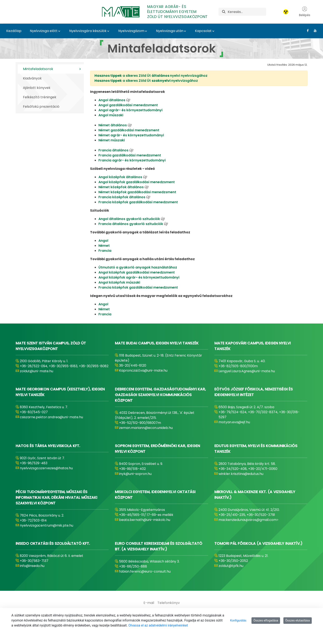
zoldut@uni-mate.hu (36, 371)
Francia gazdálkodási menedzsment (129, 155)
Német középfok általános (121, 187)
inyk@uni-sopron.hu (135, 473)
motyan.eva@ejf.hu (234, 422)
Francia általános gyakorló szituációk (130, 223)
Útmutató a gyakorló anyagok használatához (137, 267)
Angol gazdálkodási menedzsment (128, 105)
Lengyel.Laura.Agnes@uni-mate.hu (247, 371)
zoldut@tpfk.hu (231, 565)
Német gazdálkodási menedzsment (128, 130)
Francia (104, 250)
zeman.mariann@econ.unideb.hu (146, 427)
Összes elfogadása (265, 620)
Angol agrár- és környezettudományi (130, 110)
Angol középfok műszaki (119, 282)
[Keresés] (247, 12)
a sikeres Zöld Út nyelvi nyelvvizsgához (150, 75)
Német (104, 245)
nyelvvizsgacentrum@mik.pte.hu (46, 525)
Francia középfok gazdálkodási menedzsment (138, 202)
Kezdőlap (13, 30)
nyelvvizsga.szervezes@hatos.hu (46, 468)
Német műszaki (111, 140)
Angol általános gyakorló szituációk (129, 218)
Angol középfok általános (120, 177)
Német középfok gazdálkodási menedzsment (137, 192)
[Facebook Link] (306, 30)
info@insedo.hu (32, 565)
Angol (103, 240)
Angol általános (111, 100)
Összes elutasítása (297, 620)
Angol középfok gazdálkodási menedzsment (136, 182)
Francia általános (113, 150)
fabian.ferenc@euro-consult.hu (145, 571)
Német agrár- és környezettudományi (131, 135)
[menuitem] (149, 603)
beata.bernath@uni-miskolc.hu (144, 519)
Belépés (304, 11)
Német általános (113, 125)
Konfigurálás (238, 620)
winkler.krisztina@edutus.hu (241, 473)
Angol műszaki (110, 115)
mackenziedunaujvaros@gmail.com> (249, 519)
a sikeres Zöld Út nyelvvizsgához (146, 80)
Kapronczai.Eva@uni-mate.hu (143, 370)
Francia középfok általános (122, 197)
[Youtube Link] (313, 30)
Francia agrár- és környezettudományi (132, 160)
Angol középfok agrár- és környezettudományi (138, 277)
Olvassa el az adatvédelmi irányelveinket (158, 625)
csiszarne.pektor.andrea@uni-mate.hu (51, 417)
